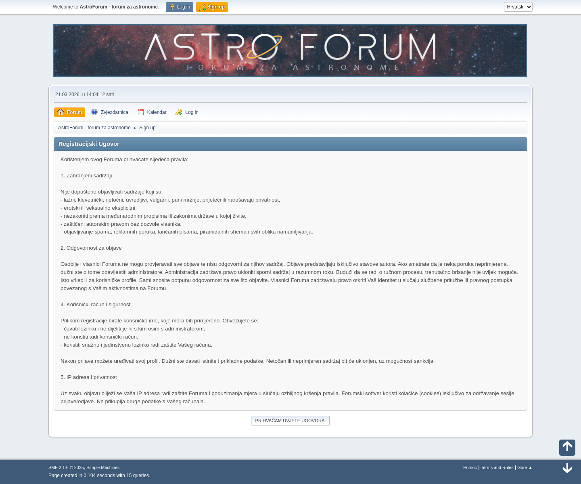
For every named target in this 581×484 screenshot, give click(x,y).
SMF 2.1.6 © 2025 (66, 467)
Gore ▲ (525, 467)
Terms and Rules (497, 467)
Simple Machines (102, 467)
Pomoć (470, 467)
